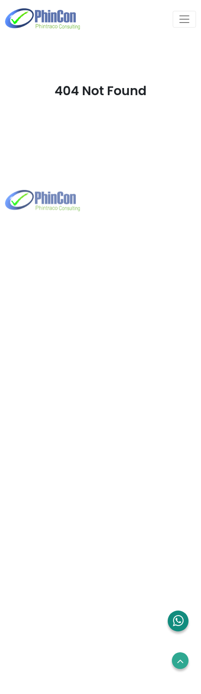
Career (17, 593)
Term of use (24, 608)
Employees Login (32, 577)
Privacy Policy (27, 624)
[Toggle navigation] (184, 19)
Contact (19, 509)
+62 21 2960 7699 (44, 292)
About (16, 478)
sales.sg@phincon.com (53, 413)
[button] (178, 621)
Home (16, 463)
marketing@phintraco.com (59, 306)
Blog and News (29, 525)
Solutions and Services (40, 494)
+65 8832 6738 (41, 400)
